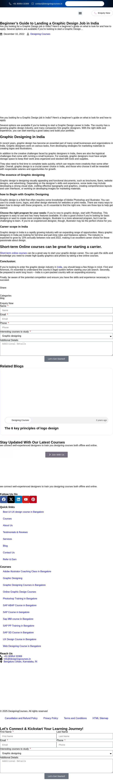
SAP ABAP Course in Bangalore (19, 605)
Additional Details (9, 340)
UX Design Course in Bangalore (19, 639)
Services (7, 539)
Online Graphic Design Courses (19, 592)
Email (3, 314)
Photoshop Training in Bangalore (20, 599)
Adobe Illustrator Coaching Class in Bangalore (27, 571)
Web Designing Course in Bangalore (22, 646)
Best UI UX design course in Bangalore (23, 512)
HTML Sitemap (100, 718)
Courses (7, 519)
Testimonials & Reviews (15, 532)
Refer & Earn (9, 559)
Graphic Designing (12, 578)
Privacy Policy (50, 718)
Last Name (62, 732)
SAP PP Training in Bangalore (18, 626)
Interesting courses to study (14, 332)
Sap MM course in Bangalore (18, 619)
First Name (6, 732)
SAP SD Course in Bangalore (18, 633)
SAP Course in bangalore (16, 612)
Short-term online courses (13, 253)
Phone (4, 323)
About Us (8, 525)
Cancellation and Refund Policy (21, 718)
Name (3, 306)
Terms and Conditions (75, 718)
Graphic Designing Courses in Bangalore (24, 585)
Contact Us (9, 552)
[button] (76, 13)
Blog (5, 546)
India (59, 267)
